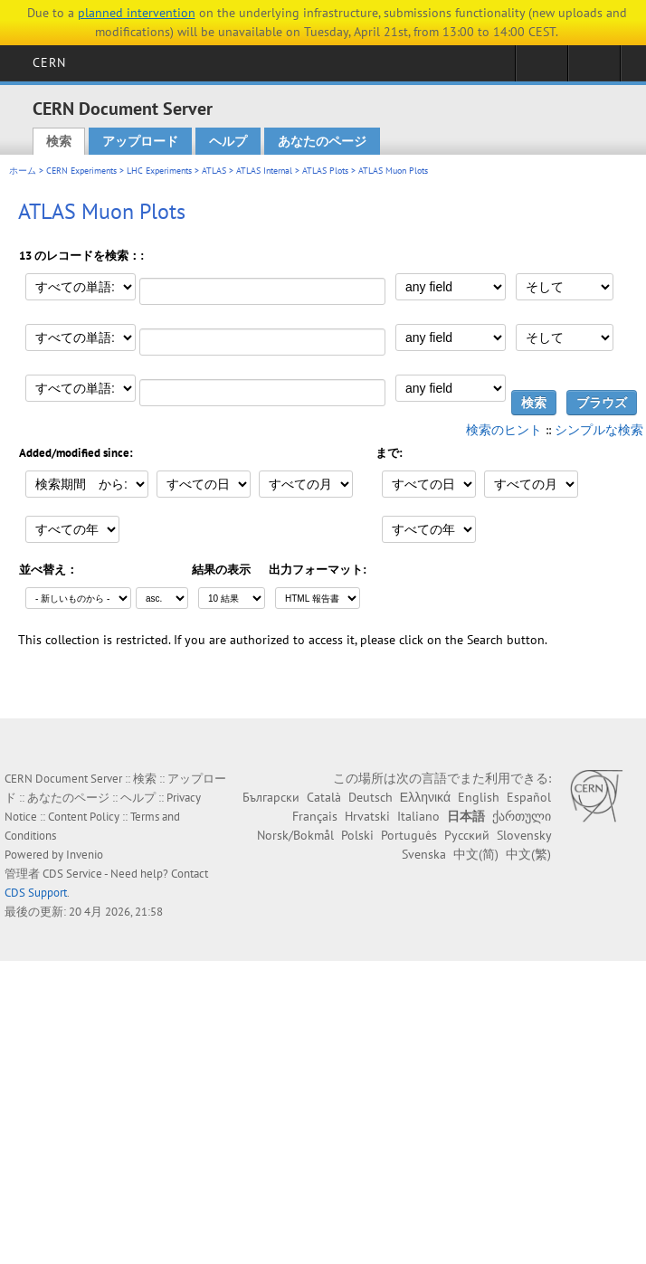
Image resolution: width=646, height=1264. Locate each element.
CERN (49, 62)
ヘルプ (228, 141)
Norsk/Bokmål (295, 835)
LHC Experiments (159, 170)
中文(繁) (528, 854)
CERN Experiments (81, 170)
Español (529, 797)
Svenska (424, 854)
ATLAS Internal (264, 170)
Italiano (418, 816)
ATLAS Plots (325, 170)
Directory (594, 68)
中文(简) (476, 854)
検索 (58, 141)
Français (314, 816)
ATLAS (214, 170)
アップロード (140, 141)
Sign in (541, 68)
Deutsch (370, 797)
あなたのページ (322, 141)
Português (409, 835)
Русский (466, 835)
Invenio (84, 854)
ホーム (22, 170)
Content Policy (83, 816)
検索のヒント (504, 430)
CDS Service (72, 873)
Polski (357, 835)
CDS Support (36, 892)
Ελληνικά (425, 797)
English (478, 797)
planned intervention (136, 13)
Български (270, 797)
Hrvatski (367, 816)
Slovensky (524, 835)
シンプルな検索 (599, 430)
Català (324, 797)
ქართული (521, 816)
